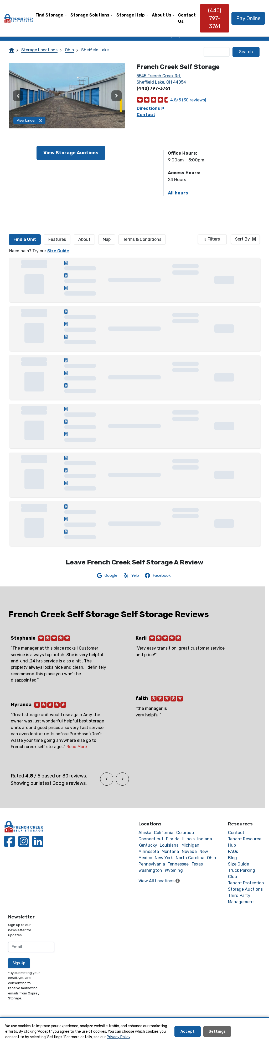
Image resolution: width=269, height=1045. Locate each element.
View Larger (29, 120)
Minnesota (148, 851)
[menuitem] (51, 18)
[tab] (24, 239)
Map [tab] (107, 239)
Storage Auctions (245, 889)
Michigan (190, 845)
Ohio (69, 49)
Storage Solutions (89, 15)
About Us (161, 15)
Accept (187, 1031)
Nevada (189, 851)
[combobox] (245, 239)
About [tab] (84, 239)
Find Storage (49, 15)
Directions (150, 108)
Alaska (144, 832)
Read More (76, 746)
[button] (18, 95)
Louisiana (169, 845)
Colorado (185, 832)
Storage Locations (39, 49)
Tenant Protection (246, 882)
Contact (146, 114)
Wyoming (174, 870)
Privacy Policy (118, 1037)
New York (164, 857)
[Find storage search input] (217, 52)
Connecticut (150, 838)
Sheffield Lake (95, 49)
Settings (217, 1031)
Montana (170, 851)
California (163, 832)
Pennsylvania (151, 864)
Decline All (248, 1031)
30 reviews (74, 776)
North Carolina (190, 857)
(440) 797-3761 (214, 18)
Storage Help (130, 15)
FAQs (233, 851)
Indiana (204, 838)
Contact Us (187, 18)
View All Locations (159, 880)
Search (246, 51)
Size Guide (58, 250)
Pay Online (248, 18)
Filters (214, 239)
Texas (197, 864)
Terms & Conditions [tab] (142, 239)
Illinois (188, 838)
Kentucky (147, 845)
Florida (172, 838)
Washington (150, 870)
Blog (232, 857)
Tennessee (178, 864)
